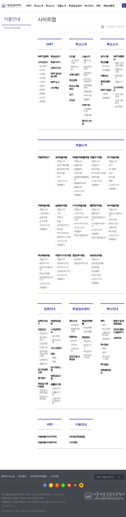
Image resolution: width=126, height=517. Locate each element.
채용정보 (73, 336)
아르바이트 (75, 349)
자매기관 (86, 104)
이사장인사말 (75, 61)
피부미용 (112, 219)
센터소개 (73, 320)
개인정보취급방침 (12, 27)
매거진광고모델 (98, 173)
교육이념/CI (74, 74)
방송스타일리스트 (115, 214)
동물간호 (78, 187)
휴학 (104, 352)
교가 (71, 94)
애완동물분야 (87, 86)
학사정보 (104, 344)
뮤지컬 (112, 177)
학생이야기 (55, 62)
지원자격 (43, 347)
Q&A (53, 353)
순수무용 (43, 221)
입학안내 (49, 309)
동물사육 (78, 165)
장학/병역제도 (105, 371)
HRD (98, 5)
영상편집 (95, 267)
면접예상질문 (55, 322)
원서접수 (42, 377)
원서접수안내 (43, 338)
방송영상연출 (97, 263)
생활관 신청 (56, 384)
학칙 (102, 320)
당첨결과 (106, 98)
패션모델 (95, 169)
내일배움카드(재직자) (47, 442)
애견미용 (78, 173)
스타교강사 (43, 62)
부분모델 (95, 177)
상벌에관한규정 (106, 333)
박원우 (42, 89)
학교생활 (104, 62)
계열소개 (61, 5)
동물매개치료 (80, 183)
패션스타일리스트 (46, 268)
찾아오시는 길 (8, 476)
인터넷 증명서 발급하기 (118, 331)
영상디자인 (96, 275)
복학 (104, 348)
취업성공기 (55, 56)
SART (29, 5)
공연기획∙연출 (63, 165)
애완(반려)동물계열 (80, 157)
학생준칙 (106, 339)
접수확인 (119, 106)
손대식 (42, 70)
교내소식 (106, 66)
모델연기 (95, 165)
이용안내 (81, 424)
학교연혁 (73, 80)
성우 (111, 173)
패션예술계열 (44, 255)
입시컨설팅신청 (43, 371)
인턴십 (74, 344)
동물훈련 (78, 169)
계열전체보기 (44, 157)
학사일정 (104, 364)
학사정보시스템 (106, 357)
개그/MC (112, 169)
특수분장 (112, 231)
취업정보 (86, 337)
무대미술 (61, 173)
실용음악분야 (87, 74)
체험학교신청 (119, 70)
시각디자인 (79, 213)
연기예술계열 (113, 157)
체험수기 (119, 82)
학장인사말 (75, 67)
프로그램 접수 (119, 101)
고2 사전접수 (56, 347)
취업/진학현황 (87, 322)
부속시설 (87, 95)
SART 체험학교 (118, 58)
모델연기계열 (96, 157)
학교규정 (106, 329)
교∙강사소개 (62, 181)
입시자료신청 (55, 369)
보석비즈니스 (63, 267)
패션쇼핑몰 (44, 273)
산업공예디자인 (64, 271)
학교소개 (38, 5)
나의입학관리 (55, 331)
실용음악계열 (61, 205)
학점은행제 (109, 5)
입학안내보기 (43, 322)
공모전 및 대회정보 (74, 358)
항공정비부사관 (81, 263)
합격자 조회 (56, 341)
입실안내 (56, 388)
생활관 (86, 99)
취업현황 (87, 327)
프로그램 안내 (119, 95)
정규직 (74, 340)
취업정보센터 (75, 5)
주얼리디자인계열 (63, 255)
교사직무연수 (118, 89)
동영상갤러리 (105, 83)
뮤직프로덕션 (63, 233)
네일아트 (112, 227)
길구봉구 (43, 66)
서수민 (42, 97)
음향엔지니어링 (64, 237)
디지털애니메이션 (98, 224)
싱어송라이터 (63, 225)
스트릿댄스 (44, 213)
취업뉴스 (87, 341)
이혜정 (42, 74)
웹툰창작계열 (96, 205)
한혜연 (42, 93)
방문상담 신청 (56, 377)
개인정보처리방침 (38, 476)
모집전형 (43, 343)
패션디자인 (44, 263)
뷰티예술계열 (113, 205)
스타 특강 (55, 87)
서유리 (42, 82)
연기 (111, 165)
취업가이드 (87, 346)
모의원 (42, 78)
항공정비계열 (78, 255)
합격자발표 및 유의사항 (43, 353)
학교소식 (50, 5)
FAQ (54, 361)
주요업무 (75, 325)
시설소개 (86, 56)
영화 (111, 181)
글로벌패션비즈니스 (46, 278)
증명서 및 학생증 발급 (118, 322)
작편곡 (60, 217)
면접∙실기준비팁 (43, 397)
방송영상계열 (96, 255)
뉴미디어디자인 (81, 223)
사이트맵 (73, 442)
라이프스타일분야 (87, 80)
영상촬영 (95, 271)
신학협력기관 (87, 110)
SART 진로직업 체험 (119, 64)
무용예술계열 (44, 205)
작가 (59, 177)
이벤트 (105, 94)
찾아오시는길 (87, 122)
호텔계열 (87, 91)
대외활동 (106, 70)
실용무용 (43, 217)
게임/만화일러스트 (98, 218)
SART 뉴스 (55, 82)
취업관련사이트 (87, 356)
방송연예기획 (63, 169)
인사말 (72, 56)
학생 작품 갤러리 (81, 235)
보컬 (59, 221)
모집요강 (42, 329)
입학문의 (43, 360)
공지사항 (104, 56)
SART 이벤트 (105, 89)
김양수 (42, 86)
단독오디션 (55, 67)
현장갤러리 (119, 76)
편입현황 (87, 331)
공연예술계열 (61, 157)
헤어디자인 (113, 223)
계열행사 (61, 185)
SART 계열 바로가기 (105, 476)
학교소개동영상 (74, 87)
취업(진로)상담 (75, 330)
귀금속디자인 (63, 263)
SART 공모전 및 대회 (56, 75)
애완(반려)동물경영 (81, 178)
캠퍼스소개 (87, 61)
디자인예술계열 (79, 205)
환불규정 (43, 364)
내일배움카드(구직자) (47, 436)
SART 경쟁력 (43, 56)
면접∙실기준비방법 (43, 385)
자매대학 (87, 115)
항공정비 (78, 259)
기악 (59, 213)
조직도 (72, 100)
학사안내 (88, 5)
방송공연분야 (87, 67)
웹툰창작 (95, 213)
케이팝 (60, 229)
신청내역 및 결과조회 (56, 400)
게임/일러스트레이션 (81, 218)
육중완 (42, 101)
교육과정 (117, 337)
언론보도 (104, 75)
